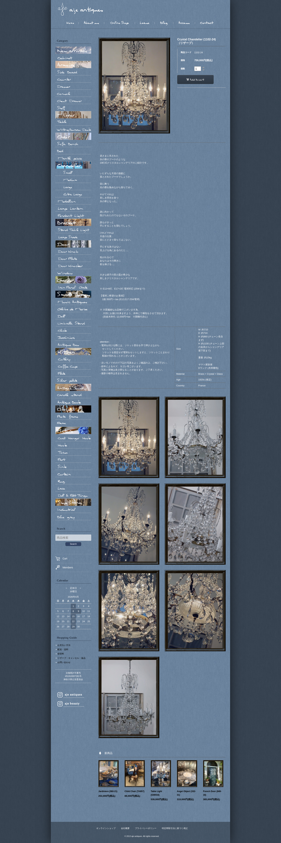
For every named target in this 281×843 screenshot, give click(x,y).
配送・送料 (63, 649)
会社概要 (125, 828)
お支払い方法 (64, 645)
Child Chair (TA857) (134, 791)
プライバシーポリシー (145, 828)
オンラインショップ (106, 828)
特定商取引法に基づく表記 (175, 828)
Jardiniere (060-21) (107, 791)
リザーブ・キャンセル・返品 (71, 658)
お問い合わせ (64, 662)
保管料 (61, 654)
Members (64, 567)
